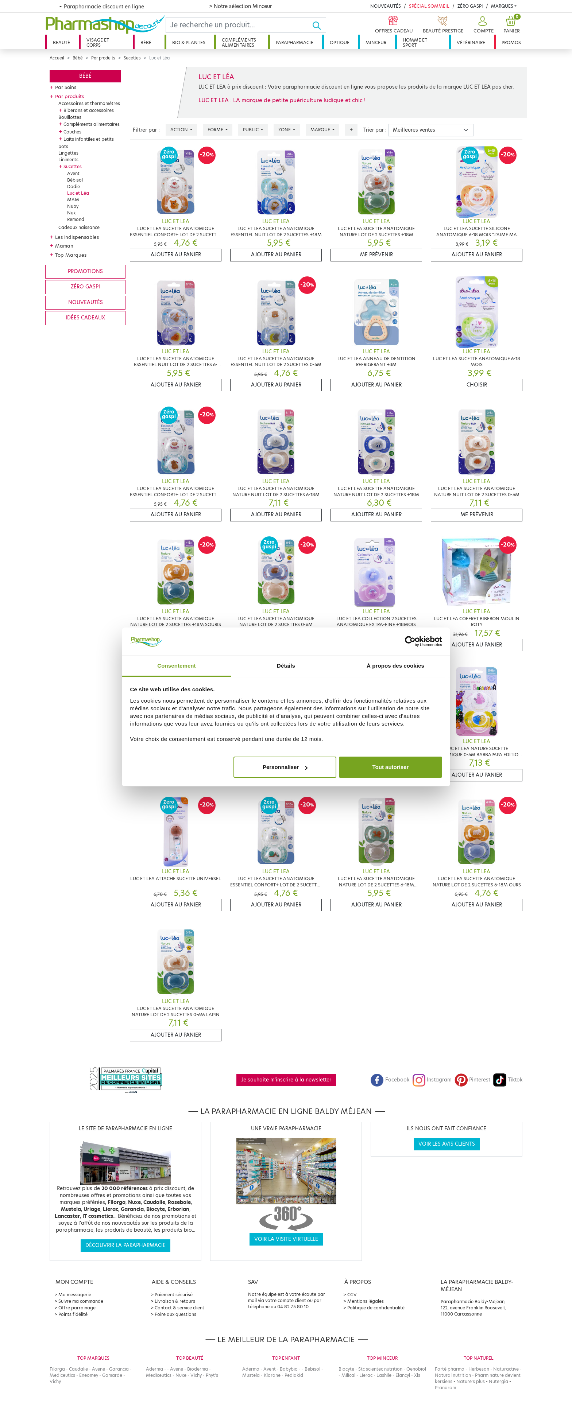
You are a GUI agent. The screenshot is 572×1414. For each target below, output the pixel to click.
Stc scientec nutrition (380, 1369)
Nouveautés (385, 6)
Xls (417, 1375)
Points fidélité (73, 1314)
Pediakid (294, 1375)
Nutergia (498, 1381)
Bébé (145, 42)
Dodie (73, 186)
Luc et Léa (78, 193)
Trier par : (375, 130)
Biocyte (346, 1369)
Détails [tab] (286, 666)
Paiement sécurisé (174, 1294)
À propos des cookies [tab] (395, 666)
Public (251, 130)
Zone (285, 130)
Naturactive (506, 1369)
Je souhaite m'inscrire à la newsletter (286, 1079)
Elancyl (402, 1375)
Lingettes (68, 153)
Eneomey (88, 1375)
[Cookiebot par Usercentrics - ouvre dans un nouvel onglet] (410, 641)
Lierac (365, 1375)
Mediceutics (62, 1375)
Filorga (57, 1369)
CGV (352, 1294)
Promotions (85, 271)
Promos (511, 42)
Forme (216, 130)
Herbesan (478, 1369)
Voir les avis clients (446, 1144)
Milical (348, 1375)
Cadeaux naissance (79, 227)
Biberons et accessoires (88, 110)
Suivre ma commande (80, 1301)
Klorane (272, 1375)
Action (179, 130)
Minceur (376, 42)
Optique (339, 42)
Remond (75, 219)
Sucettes (132, 58)
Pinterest (472, 1079)
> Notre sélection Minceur (240, 6)
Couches (72, 132)
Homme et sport (415, 42)
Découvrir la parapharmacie (125, 1245)
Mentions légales (365, 1301)
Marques (502, 6)
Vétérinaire (471, 42)
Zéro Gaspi (470, 6)
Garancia (119, 1369)
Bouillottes (69, 117)
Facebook (390, 1079)
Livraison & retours (175, 1301)
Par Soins (65, 87)
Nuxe (180, 1375)
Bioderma (197, 1369)
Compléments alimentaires (239, 42)
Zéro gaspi (85, 286)
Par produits (103, 58)
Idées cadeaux (85, 317)
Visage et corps (97, 42)
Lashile (383, 1375)
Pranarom (445, 1387)
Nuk (71, 213)
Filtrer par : (146, 130)
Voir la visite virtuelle (286, 1239)
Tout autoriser (390, 767)
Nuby (72, 206)
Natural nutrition (453, 1375)
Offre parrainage (77, 1308)
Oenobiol (416, 1369)
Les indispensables (77, 237)
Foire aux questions (175, 1314)
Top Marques (70, 255)
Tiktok (507, 1079)
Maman (64, 245)
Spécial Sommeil (429, 6)
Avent (73, 173)
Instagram (432, 1079)
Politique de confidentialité (376, 1308)
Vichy (55, 1381)
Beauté (61, 42)
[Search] (239, 25)
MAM (73, 200)
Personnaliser (285, 767)
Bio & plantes (188, 42)
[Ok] (319, 25)
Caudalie (78, 1369)
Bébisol (75, 180)
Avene (98, 1369)
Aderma (154, 1369)
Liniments (68, 159)
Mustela (251, 1375)
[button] (483, 25)
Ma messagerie (74, 1294)
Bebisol (312, 1369)
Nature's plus (470, 1381)
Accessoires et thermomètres (89, 103)
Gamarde (112, 1375)
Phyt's (212, 1375)
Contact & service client (179, 1308)
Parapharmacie (294, 42)
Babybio (289, 1369)
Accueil (57, 58)
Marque (320, 130)
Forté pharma (449, 1369)
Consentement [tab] (176, 666)
